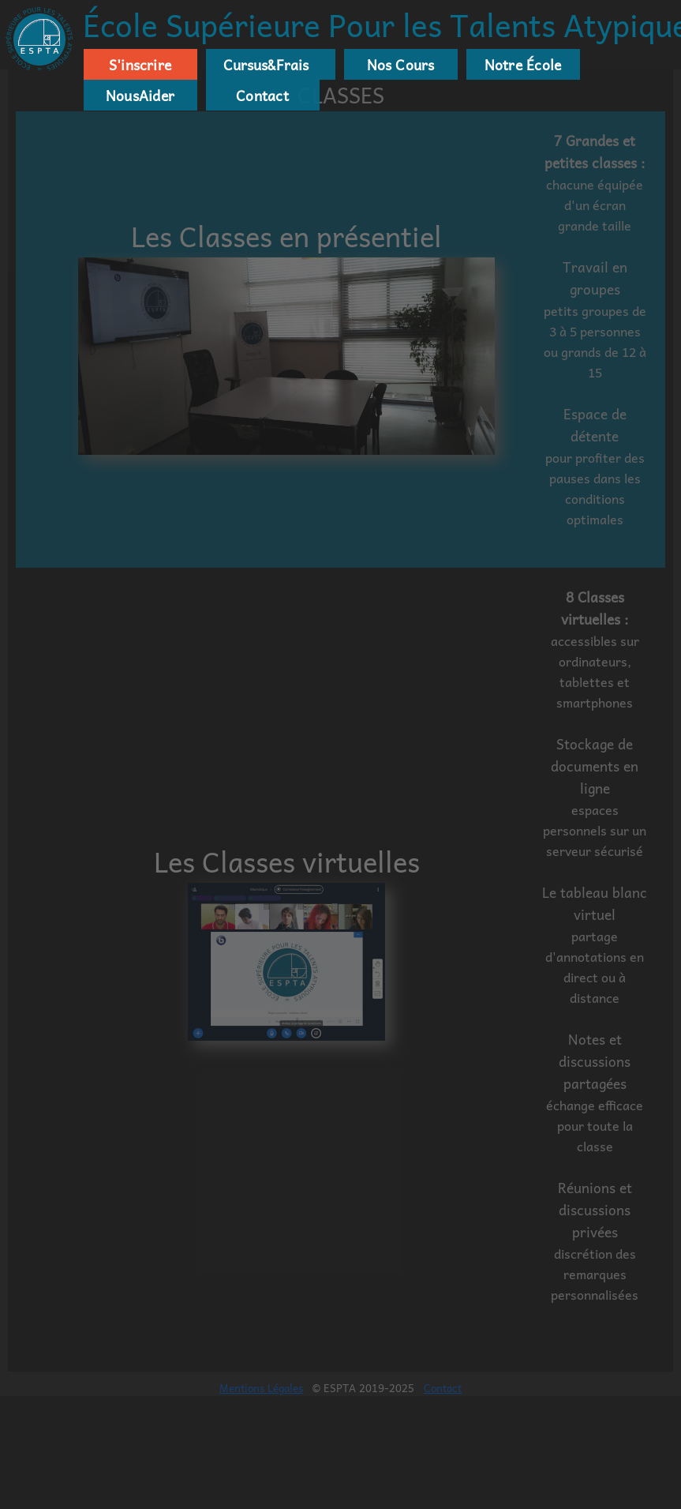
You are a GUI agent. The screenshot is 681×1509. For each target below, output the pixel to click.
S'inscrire (140, 65)
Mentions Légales (261, 1387)
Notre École (523, 65)
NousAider (140, 95)
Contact (262, 95)
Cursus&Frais (262, 65)
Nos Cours (401, 65)
